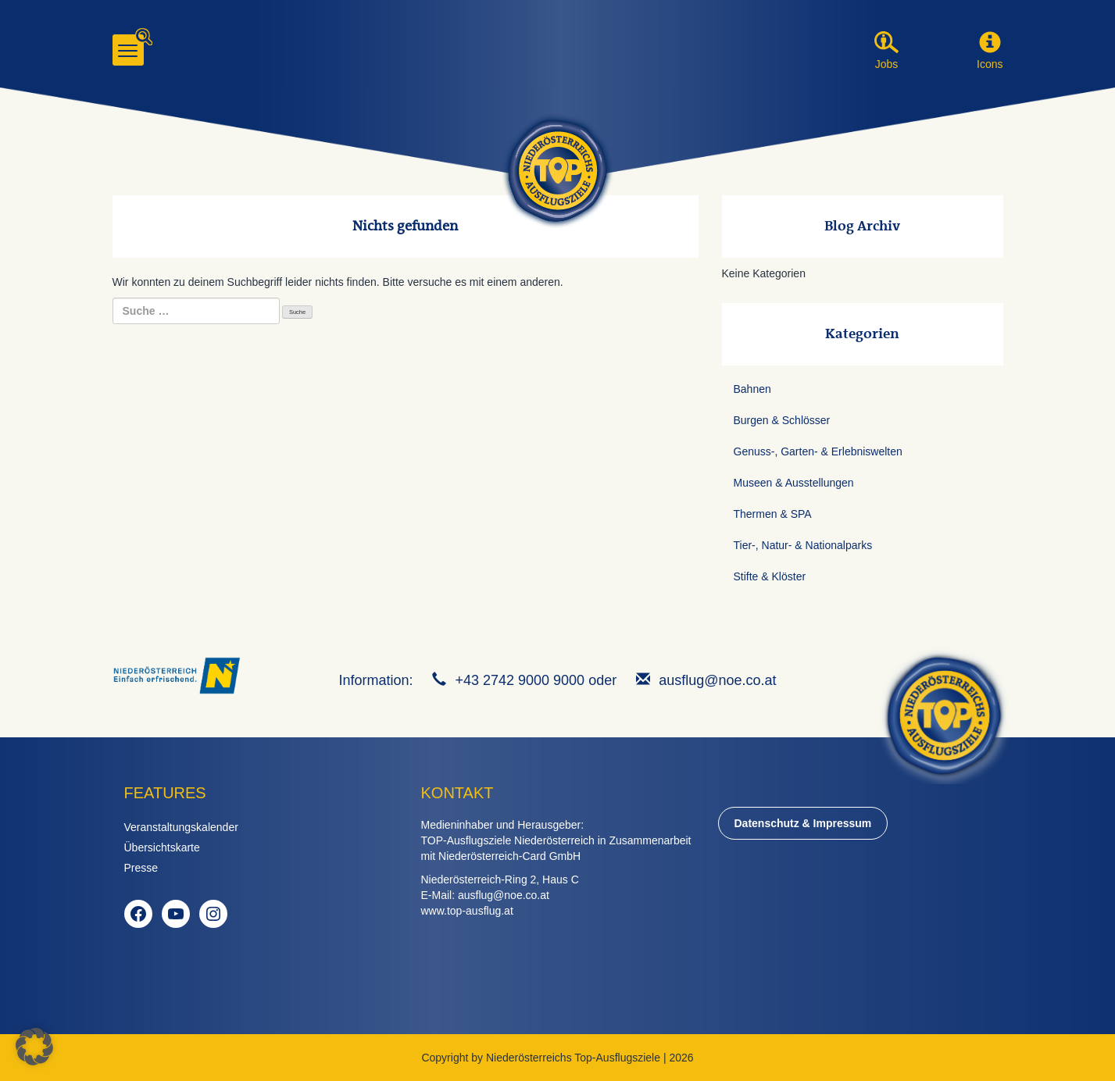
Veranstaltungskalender (181, 827)
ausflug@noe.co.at (717, 680)
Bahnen (752, 389)
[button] (990, 43)
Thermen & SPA (773, 514)
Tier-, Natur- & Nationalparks (803, 545)
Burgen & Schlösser (782, 420)
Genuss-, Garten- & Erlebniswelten (818, 451)
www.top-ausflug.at (467, 910)
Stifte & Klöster (770, 576)
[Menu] (128, 50)
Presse (141, 868)
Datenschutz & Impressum (803, 823)
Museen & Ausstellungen (794, 482)
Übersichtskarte (162, 847)
